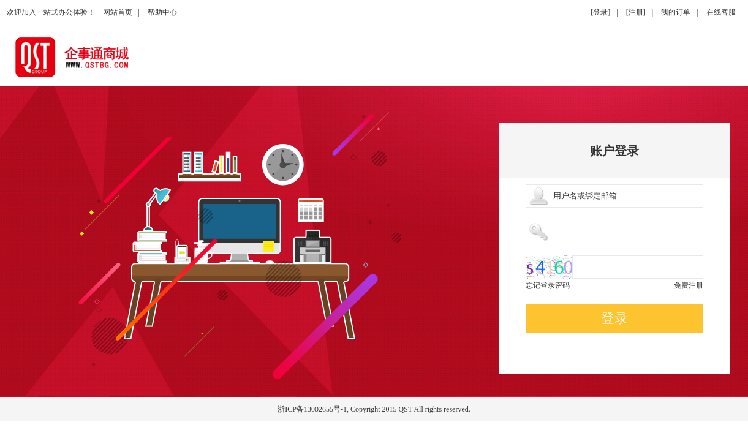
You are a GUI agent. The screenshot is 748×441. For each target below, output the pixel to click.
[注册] (636, 12)
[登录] (600, 12)
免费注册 (688, 285)
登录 (614, 318)
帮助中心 (162, 12)
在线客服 (721, 12)
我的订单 (675, 12)
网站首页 (117, 12)
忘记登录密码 (548, 285)
